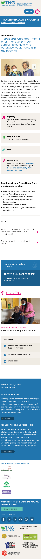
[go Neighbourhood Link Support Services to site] (6, 484)
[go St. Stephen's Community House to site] (6, 492)
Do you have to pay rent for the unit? (16, 242)
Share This (13, 293)
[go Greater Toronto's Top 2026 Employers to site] (11, 545)
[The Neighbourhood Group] (20, 3)
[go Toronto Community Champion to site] (30, 545)
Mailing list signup (11, 509)
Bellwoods (30, 163)
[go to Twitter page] (9, 519)
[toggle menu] (37, 11)
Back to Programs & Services (14, 23)
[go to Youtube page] (20, 519)
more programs (8, 387)
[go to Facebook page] (3, 519)
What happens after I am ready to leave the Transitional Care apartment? (18, 232)
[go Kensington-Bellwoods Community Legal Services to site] (6, 476)
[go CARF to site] (11, 536)
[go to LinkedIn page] (14, 519)
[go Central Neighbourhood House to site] (6, 468)
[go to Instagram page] (26, 519)
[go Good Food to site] (30, 537)
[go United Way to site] (11, 553)
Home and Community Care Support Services (19, 169)
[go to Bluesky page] (32, 519)
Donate (28, 11)
